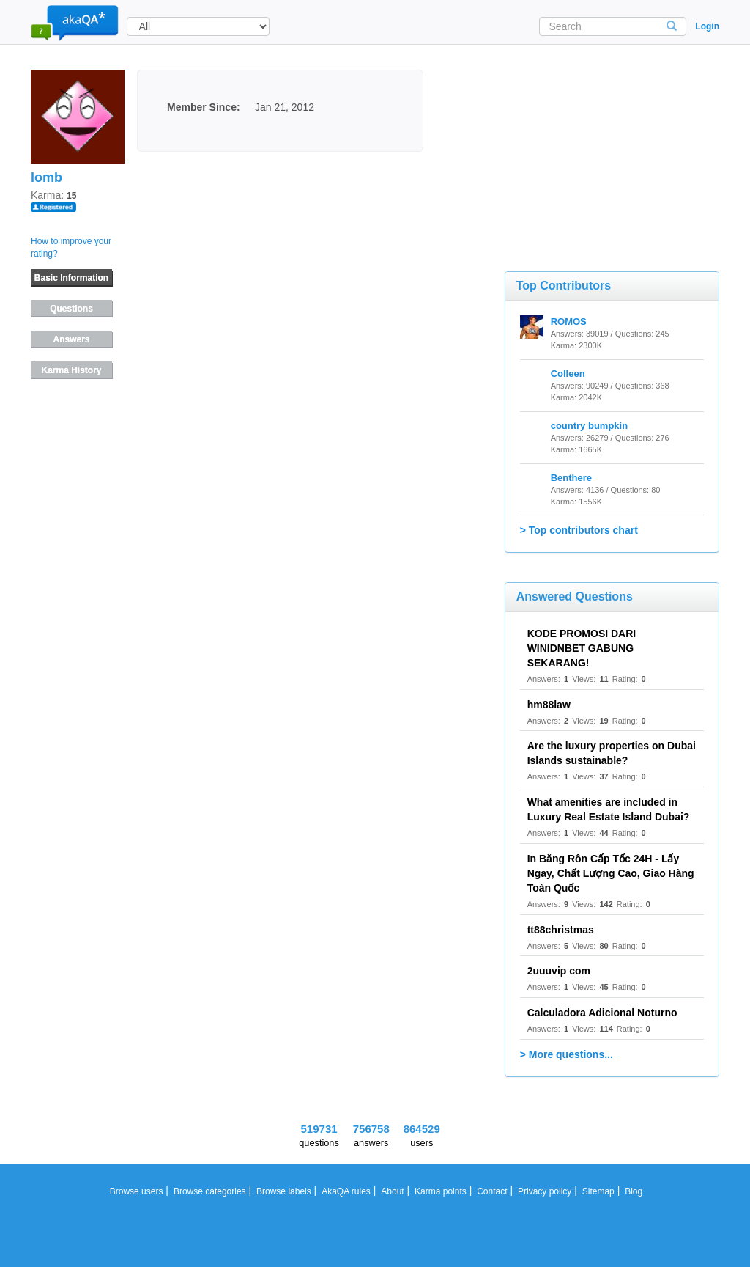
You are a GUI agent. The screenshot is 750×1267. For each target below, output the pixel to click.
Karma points (441, 1191)
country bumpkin (589, 425)
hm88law (549, 704)
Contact (492, 1191)
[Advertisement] (614, 143)
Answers (71, 339)
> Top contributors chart (579, 530)
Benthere (571, 477)
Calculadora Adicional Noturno (602, 1012)
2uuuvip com (558, 971)
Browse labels (283, 1191)
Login (707, 26)
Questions (71, 309)
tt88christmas (560, 930)
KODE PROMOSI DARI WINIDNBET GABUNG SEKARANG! (581, 648)
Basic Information (71, 278)
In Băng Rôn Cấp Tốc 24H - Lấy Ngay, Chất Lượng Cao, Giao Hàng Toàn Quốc (610, 873)
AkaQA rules (346, 1191)
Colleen (568, 373)
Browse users (136, 1191)
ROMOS (569, 321)
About (392, 1191)
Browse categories (210, 1191)
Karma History (71, 370)
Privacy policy (544, 1191)
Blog (633, 1191)
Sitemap (598, 1191)
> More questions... (566, 1054)
